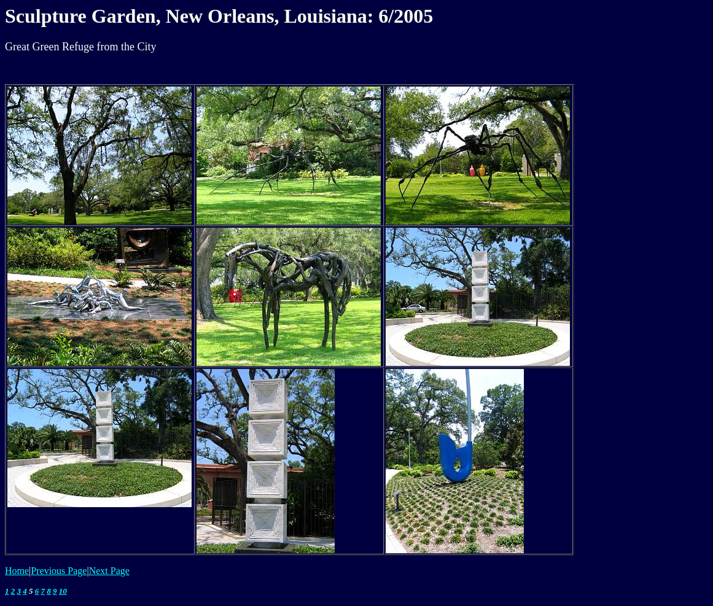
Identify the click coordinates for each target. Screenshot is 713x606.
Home (17, 570)
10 (63, 591)
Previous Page (59, 570)
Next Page (109, 570)
